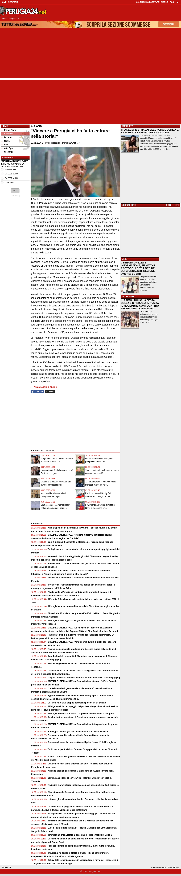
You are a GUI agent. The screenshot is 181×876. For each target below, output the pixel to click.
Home (5, 126)
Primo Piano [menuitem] (9, 130)
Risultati (15, 196)
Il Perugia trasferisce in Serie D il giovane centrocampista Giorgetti (81, 713)
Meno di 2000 (10, 169)
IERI (177, 205)
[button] (15, 190)
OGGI (168, 205)
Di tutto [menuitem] (6, 137)
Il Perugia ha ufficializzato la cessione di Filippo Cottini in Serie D (80, 835)
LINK (124, 259)
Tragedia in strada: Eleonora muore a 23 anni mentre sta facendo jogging (84, 677)
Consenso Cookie (158, 867)
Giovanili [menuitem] (7, 152)
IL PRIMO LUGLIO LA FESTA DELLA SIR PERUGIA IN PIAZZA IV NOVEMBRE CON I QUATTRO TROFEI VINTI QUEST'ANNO (140, 304)
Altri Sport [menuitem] (8, 148)
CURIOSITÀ (127, 126)
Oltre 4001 (9, 182)
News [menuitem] (6, 141)
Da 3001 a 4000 (11, 178)
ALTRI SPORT (128, 296)
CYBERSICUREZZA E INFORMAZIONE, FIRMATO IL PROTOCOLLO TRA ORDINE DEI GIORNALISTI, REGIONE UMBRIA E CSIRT (138, 268)
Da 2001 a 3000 (11, 174)
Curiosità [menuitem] (7, 134)
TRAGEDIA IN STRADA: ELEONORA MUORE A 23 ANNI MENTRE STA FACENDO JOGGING (150, 131)
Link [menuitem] (5, 144)
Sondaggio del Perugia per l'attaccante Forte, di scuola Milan (78, 731)
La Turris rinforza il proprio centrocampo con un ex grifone (77, 703)
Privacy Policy (173, 867)
